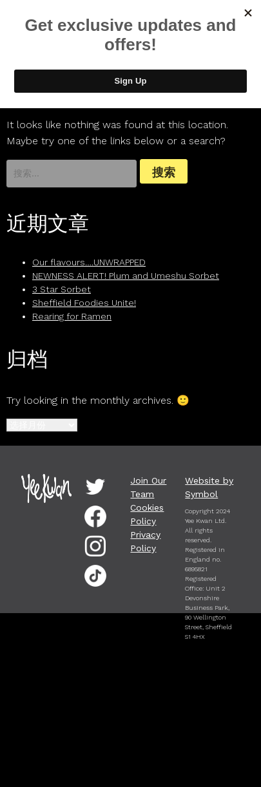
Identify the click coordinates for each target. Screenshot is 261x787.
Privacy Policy (145, 541)
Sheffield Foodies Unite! (84, 303)
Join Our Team (148, 487)
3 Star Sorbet (61, 289)
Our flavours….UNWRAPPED (89, 262)
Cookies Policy (147, 514)
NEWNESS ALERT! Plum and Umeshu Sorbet (125, 275)
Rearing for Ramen (71, 316)
